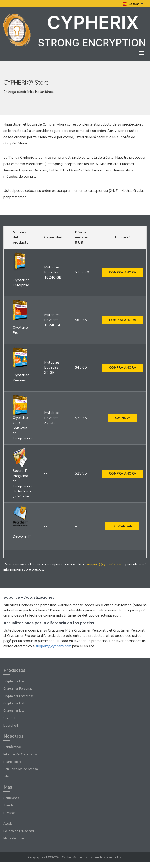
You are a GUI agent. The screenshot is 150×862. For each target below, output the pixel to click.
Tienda (8, 805)
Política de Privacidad (18, 831)
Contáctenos (12, 747)
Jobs (6, 776)
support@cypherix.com (104, 564)
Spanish (132, 4)
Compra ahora (122, 272)
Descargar (122, 526)
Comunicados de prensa (20, 769)
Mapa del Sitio (13, 838)
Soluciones (11, 798)
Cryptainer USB (14, 703)
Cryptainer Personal (17, 688)
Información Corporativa (20, 754)
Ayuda (8, 823)
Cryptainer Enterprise (18, 696)
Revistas (9, 813)
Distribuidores (13, 762)
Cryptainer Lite (13, 710)
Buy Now (122, 418)
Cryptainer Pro (13, 681)
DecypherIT (11, 725)
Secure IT (10, 718)
